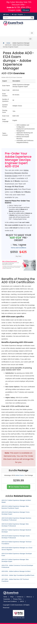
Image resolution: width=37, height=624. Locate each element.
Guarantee (6, 599)
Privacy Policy (17, 599)
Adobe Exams (19, 475)
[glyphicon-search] (32, 17)
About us (29, 597)
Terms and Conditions (18, 248)
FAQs (12, 597)
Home (6, 14)
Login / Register (17, 14)
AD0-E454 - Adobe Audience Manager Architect (16, 571)
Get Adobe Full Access (18, 487)
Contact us (20, 597)
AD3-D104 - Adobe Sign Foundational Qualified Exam (18, 575)
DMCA (22, 601)
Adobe (8, 43)
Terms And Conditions (10, 601)
